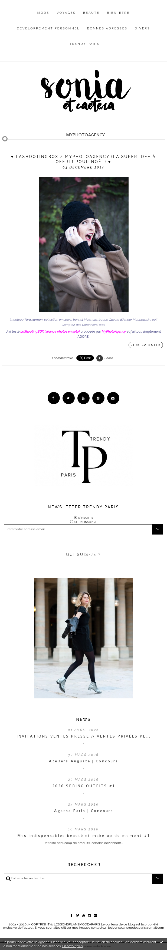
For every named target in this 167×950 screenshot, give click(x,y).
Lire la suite (145, 345)
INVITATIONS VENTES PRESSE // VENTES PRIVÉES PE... (84, 736)
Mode (43, 13)
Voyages (66, 13)
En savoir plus (72, 946)
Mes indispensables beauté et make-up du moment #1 (83, 835)
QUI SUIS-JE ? (83, 554)
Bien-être (118, 13)
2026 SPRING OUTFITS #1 (83, 785)
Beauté (91, 13)
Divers (142, 28)
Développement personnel (48, 28)
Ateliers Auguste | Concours (83, 761)
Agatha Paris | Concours (83, 810)
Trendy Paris (85, 44)
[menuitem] (43, 17)
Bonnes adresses (107, 28)
